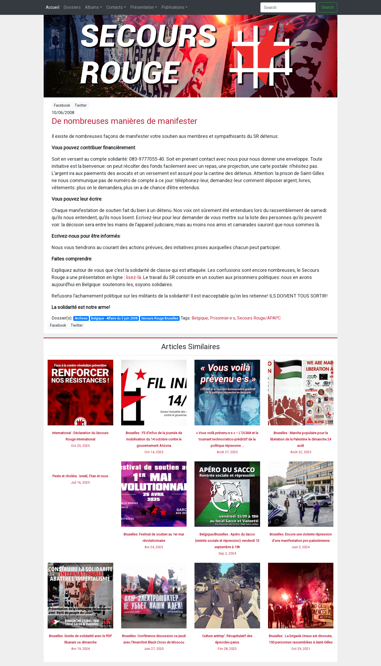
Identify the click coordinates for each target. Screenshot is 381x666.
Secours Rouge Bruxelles (159, 318)
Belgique (200, 318)
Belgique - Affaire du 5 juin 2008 (114, 318)
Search (327, 7)
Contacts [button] (114, 7)
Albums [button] (92, 7)
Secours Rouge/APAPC (259, 318)
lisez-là (133, 277)
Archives (81, 318)
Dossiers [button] (72, 7)
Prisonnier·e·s (222, 318)
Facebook (62, 105)
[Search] (288, 7)
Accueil (52, 7)
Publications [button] (172, 7)
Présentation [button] (142, 7)
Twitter (81, 105)
